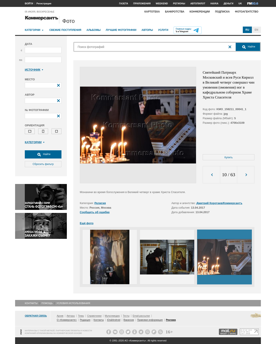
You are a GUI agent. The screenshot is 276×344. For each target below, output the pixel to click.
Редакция (85, 320)
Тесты (126, 315)
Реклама (171, 320)
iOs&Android (113, 320)
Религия (100, 203)
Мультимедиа (112, 315)
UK (240, 3)
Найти (43, 154)
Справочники (94, 315)
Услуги (163, 30)
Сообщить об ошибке (95, 212)
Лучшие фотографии (121, 30)
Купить (228, 157)
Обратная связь (36, 315)
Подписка (222, 11)
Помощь (47, 303)
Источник (34, 69)
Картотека (152, 11)
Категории (32, 30)
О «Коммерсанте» (67, 320)
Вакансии (129, 320)
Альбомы (93, 30)
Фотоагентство (246, 11)
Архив (60, 315)
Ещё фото (86, 223)
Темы (81, 315)
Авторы (147, 30)
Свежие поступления (65, 30)
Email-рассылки (141, 315)
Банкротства (174, 11)
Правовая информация (150, 320)
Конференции (200, 11)
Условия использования (73, 303)
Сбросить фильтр (43, 164)
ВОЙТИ (29, 3)
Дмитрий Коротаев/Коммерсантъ (219, 203)
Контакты (31, 303)
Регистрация (43, 3)
